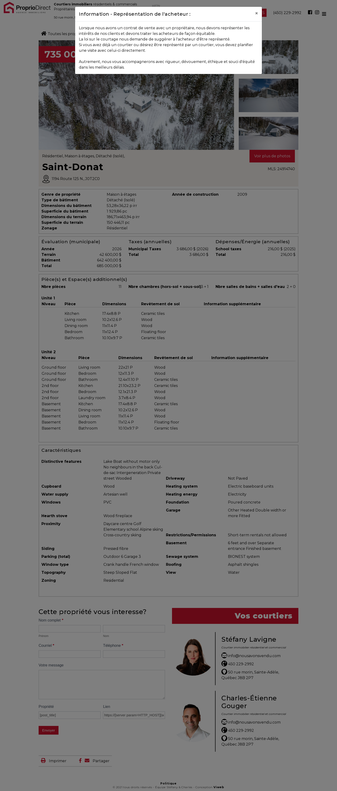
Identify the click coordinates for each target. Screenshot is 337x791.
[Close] (256, 13)
